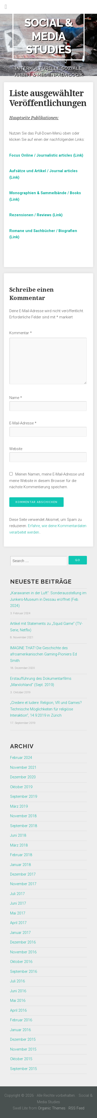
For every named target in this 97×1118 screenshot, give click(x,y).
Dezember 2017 (23, 874)
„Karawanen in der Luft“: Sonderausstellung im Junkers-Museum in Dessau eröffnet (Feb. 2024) (48, 599)
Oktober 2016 (21, 962)
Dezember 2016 (23, 942)
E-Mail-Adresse (22, 423)
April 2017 (18, 923)
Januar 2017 (20, 933)
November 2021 (23, 767)
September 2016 (23, 971)
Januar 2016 (20, 1030)
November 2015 (23, 1049)
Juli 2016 (17, 981)
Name (15, 398)
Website (15, 449)
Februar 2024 (21, 758)
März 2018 (19, 845)
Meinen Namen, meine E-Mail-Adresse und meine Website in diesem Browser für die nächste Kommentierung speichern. (46, 480)
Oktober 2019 (21, 787)
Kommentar (20, 333)
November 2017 (23, 884)
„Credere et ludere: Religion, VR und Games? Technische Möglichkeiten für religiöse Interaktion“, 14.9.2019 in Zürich (46, 709)
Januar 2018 (20, 865)
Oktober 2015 (21, 1059)
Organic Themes (51, 1108)
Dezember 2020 (23, 777)
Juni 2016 (18, 991)
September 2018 (23, 826)
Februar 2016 (21, 1020)
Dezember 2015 (23, 1039)
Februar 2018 (21, 855)
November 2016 (23, 952)
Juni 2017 (18, 903)
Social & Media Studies (48, 36)
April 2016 (18, 1010)
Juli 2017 (17, 894)
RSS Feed (76, 1108)
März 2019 (19, 806)
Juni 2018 (18, 835)
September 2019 (23, 796)
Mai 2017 (17, 913)
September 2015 (23, 1069)
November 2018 (23, 816)
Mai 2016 (17, 1000)
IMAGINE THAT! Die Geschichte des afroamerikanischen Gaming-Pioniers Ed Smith (43, 654)
